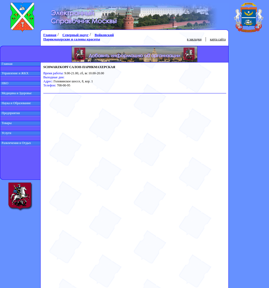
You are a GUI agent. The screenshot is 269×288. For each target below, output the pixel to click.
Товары (6, 123)
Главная (6, 64)
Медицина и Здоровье (16, 93)
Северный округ (75, 35)
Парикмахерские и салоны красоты (71, 39)
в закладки (194, 39)
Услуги (5, 133)
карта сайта (218, 39)
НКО (4, 83)
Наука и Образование (15, 103)
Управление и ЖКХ (14, 73)
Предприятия (10, 113)
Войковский (104, 35)
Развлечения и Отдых (15, 143)
